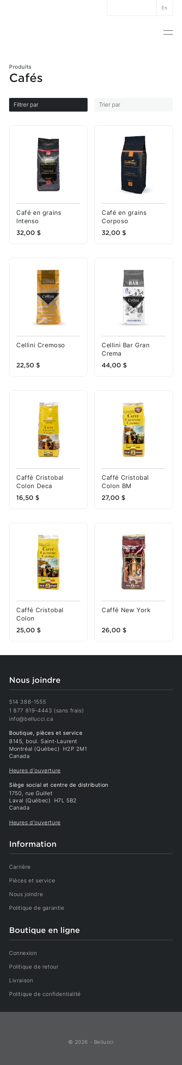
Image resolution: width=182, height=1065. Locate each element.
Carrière (25, 866)
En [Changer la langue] (164, 8)
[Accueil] (36, 32)
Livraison (26, 980)
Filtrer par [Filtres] (48, 104)
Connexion (28, 952)
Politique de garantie (42, 907)
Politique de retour (39, 966)
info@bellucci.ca (31, 718)
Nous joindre (31, 893)
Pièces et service (37, 880)
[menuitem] (168, 32)
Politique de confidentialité (50, 993)
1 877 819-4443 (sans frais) (46, 710)
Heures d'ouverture (35, 770)
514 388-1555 (27, 701)
